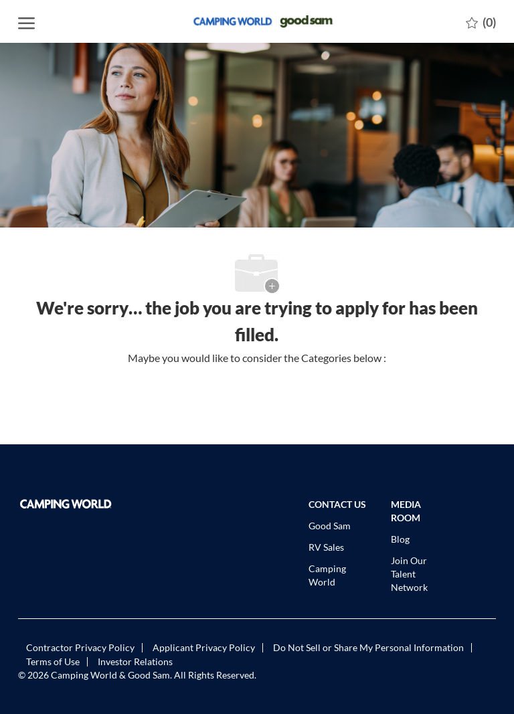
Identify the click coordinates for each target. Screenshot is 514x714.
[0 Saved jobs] (481, 21)
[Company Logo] (257, 21)
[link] (71, 504)
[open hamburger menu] (26, 21)
